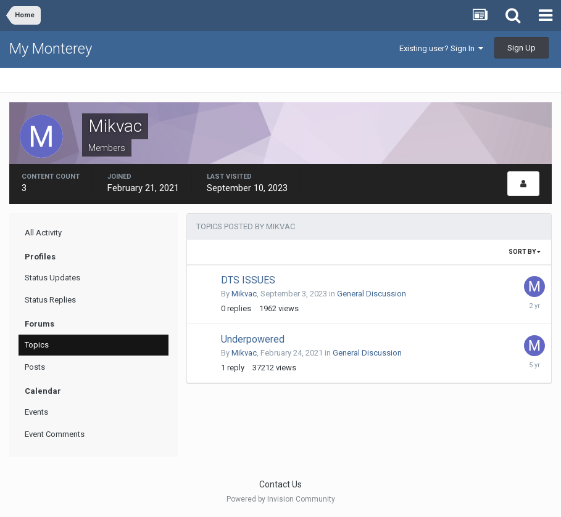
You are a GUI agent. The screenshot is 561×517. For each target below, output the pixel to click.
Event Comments (55, 434)
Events (36, 412)
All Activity (43, 232)
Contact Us (280, 484)
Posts (35, 367)
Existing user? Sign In (441, 48)
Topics (37, 344)
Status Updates (52, 277)
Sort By (525, 251)
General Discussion (371, 293)
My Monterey (50, 48)
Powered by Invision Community (280, 499)
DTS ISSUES (248, 280)
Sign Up (521, 47)
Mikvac (244, 293)
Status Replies (50, 299)
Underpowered (253, 339)
